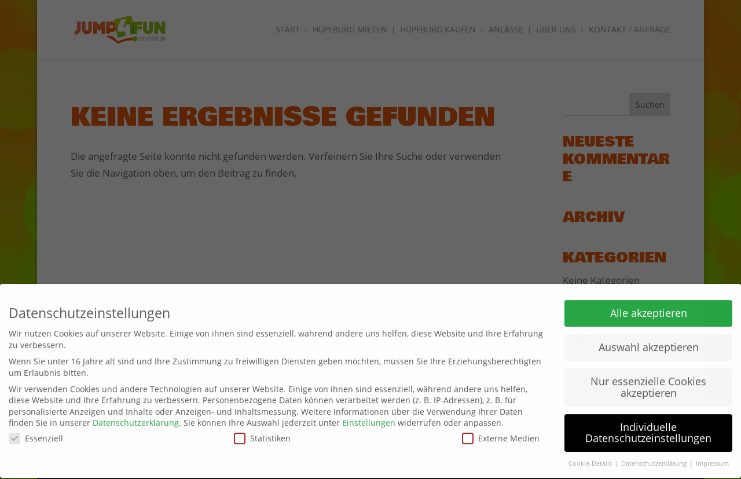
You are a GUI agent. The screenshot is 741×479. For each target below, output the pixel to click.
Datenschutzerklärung (136, 419)
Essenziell (36, 434)
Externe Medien (501, 434)
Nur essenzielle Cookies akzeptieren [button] (648, 383)
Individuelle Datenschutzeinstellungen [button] (648, 429)
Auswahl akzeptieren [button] (649, 343)
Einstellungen (368, 419)
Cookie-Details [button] (591, 460)
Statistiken (262, 434)
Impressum (712, 460)
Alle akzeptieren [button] (648, 309)
